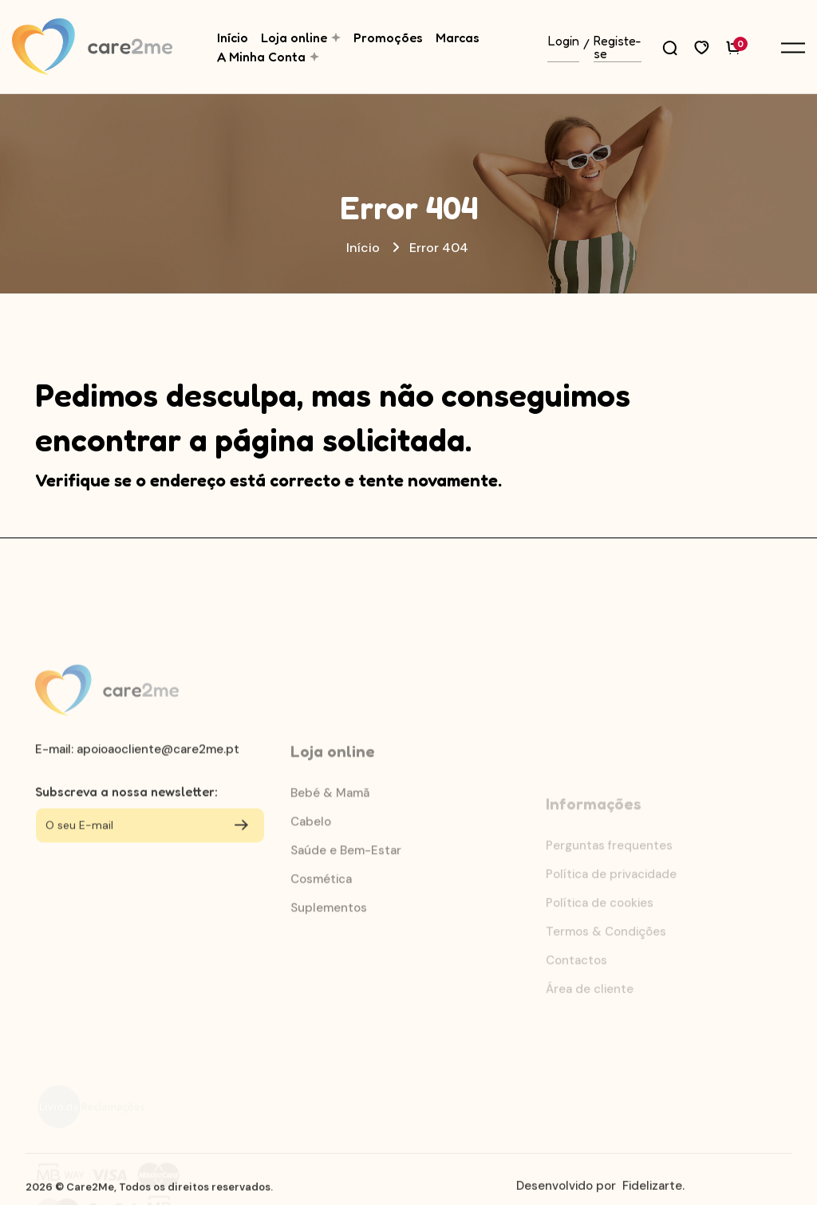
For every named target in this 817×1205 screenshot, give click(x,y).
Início (232, 37)
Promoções (388, 37)
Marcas (458, 37)
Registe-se (617, 47)
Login (563, 41)
